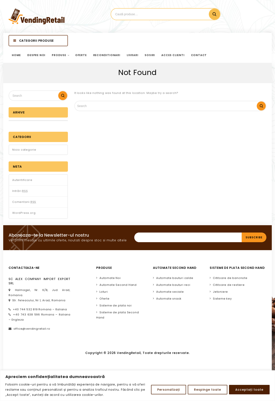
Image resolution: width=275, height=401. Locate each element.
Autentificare (22, 180)
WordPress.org (23, 213)
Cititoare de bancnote (230, 278)
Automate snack (169, 299)
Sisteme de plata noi (115, 305)
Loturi (103, 292)
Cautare (214, 14)
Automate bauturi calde (174, 278)
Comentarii (24, 202)
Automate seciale (170, 292)
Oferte (104, 299)
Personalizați (168, 389)
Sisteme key (222, 299)
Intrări (20, 191)
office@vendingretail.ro (32, 329)
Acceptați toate (249, 389)
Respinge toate (207, 389)
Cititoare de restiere (229, 285)
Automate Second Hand (118, 285)
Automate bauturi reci (173, 285)
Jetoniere (220, 292)
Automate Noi (110, 278)
